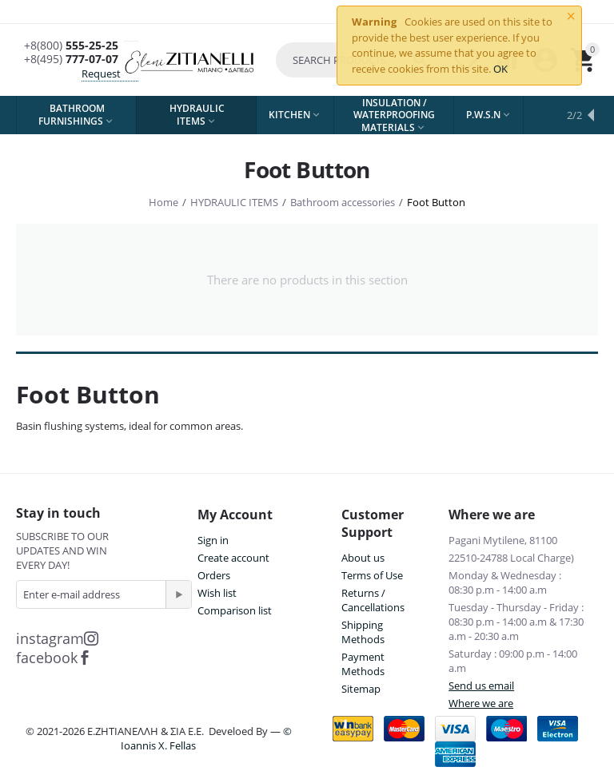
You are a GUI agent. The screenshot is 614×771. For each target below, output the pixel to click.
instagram (57, 638)
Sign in (213, 540)
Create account (233, 557)
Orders (213, 575)
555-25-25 (71, 46)
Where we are (481, 703)
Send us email (481, 685)
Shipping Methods (363, 632)
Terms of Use (372, 575)
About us (363, 557)
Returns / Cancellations (373, 600)
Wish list (217, 593)
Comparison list (234, 610)
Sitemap (361, 689)
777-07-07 (71, 59)
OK (500, 69)
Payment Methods (363, 664)
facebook (54, 657)
